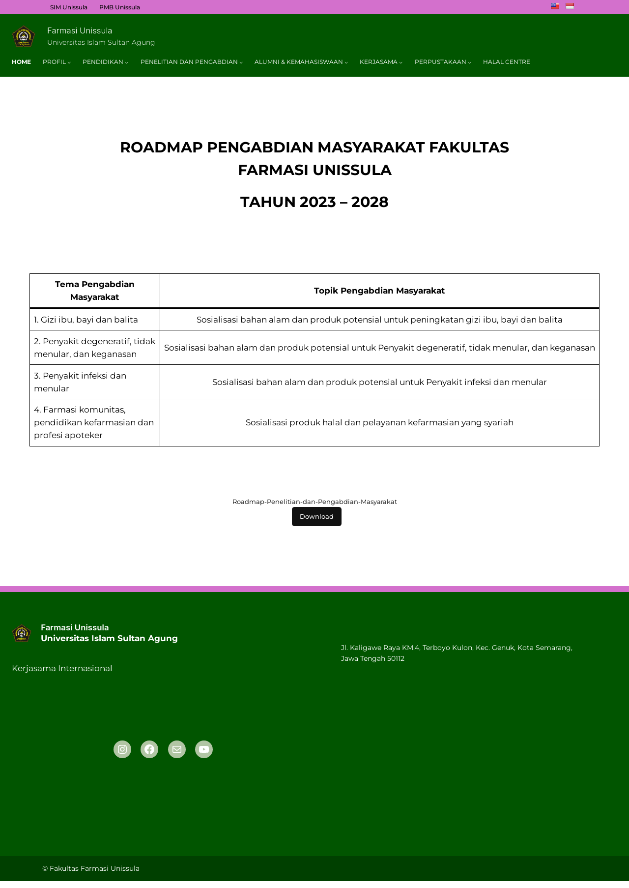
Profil (54, 61)
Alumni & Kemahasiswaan (299, 61)
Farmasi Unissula (80, 30)
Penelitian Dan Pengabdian (189, 61)
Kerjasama (379, 61)
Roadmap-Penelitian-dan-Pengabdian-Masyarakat (314, 501)
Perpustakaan (440, 61)
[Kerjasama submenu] (400, 62)
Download (317, 516)
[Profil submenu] (69, 62)
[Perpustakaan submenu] (469, 62)
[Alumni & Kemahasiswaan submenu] (346, 62)
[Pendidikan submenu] (126, 62)
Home (21, 61)
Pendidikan (103, 61)
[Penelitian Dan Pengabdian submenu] (241, 62)
